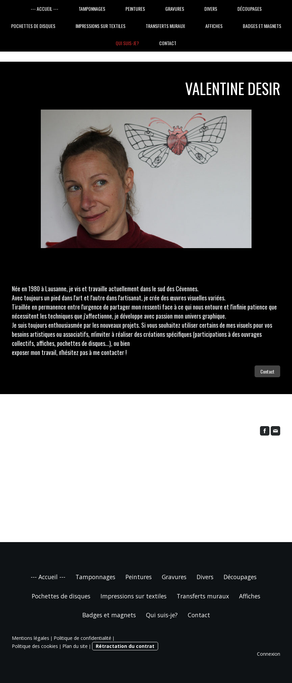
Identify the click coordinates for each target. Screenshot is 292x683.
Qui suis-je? (127, 43)
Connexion (268, 654)
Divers (210, 8)
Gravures (174, 8)
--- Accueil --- (44, 8)
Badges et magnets (262, 25)
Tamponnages (92, 8)
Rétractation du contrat (125, 646)
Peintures (135, 8)
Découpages (249, 8)
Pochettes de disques (33, 25)
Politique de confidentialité (82, 638)
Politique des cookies (35, 646)
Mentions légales (30, 638)
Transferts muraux (165, 25)
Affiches (214, 25)
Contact (167, 43)
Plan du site (75, 646)
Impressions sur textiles (100, 25)
